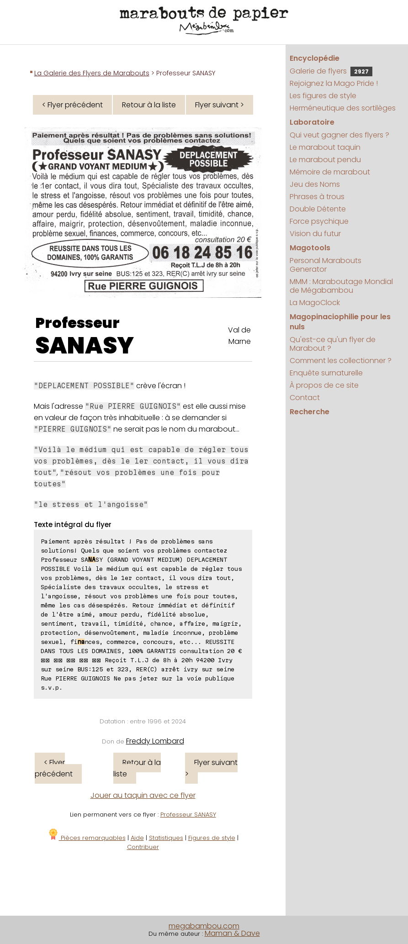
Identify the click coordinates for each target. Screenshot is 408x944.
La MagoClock (315, 302)
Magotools (310, 248)
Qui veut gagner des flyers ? (339, 135)
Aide (137, 837)
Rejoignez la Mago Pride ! (334, 83)
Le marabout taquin (325, 147)
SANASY (84, 346)
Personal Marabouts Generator (325, 264)
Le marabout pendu (325, 159)
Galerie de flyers (331, 71)
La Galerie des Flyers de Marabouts (91, 73)
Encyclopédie (314, 58)
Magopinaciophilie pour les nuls (340, 321)
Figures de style (211, 837)
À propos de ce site (324, 385)
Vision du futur (315, 233)
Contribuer (143, 847)
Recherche (309, 411)
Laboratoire (312, 122)
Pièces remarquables (87, 837)
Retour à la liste (149, 105)
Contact (305, 397)
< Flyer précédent (72, 105)
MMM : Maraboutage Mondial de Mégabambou (341, 285)
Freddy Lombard (155, 741)
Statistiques (166, 837)
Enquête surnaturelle (326, 373)
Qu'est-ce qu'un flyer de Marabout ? (333, 343)
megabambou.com (204, 926)
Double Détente (318, 209)
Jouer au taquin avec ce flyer (143, 795)
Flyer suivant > (219, 105)
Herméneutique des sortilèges (343, 108)
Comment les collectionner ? (341, 360)
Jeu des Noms (315, 184)
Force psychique (319, 221)
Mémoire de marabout (330, 172)
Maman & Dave (232, 933)
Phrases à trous (317, 196)
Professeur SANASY (188, 814)
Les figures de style (323, 95)
